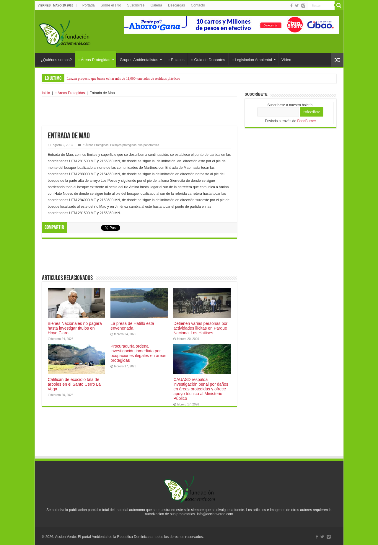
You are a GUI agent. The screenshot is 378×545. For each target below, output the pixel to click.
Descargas (176, 5)
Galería (156, 5)
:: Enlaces (176, 60)
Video (286, 60)
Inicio (46, 93)
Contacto (198, 5)
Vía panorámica (148, 145)
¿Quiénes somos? (56, 60)
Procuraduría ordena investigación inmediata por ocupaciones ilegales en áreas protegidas (138, 353)
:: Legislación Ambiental (252, 60)
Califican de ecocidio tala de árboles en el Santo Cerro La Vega (74, 384)
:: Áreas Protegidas (94, 60)
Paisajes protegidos (123, 145)
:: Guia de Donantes (208, 60)
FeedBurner (306, 121)
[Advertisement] (139, 111)
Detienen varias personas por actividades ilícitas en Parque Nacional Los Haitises (200, 328)
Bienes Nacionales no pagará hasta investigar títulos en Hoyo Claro (75, 328)
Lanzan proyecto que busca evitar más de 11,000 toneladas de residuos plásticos (123, 78)
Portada (88, 5)
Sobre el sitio (111, 5)
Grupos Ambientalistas (139, 60)
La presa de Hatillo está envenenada (132, 325)
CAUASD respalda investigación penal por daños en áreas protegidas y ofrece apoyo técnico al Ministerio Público (200, 389)
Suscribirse (135, 5)
